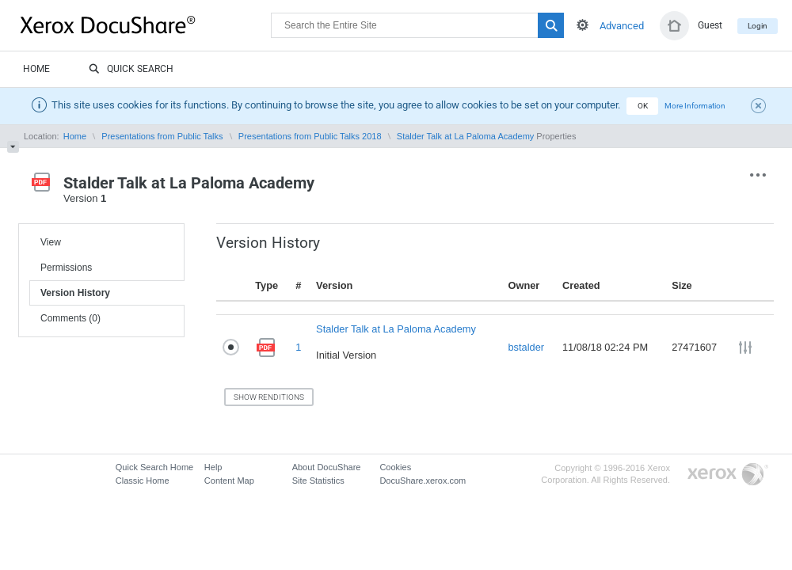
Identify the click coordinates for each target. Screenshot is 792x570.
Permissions (66, 267)
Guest (710, 25)
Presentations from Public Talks (162, 136)
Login (757, 25)
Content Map (229, 480)
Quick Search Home (154, 467)
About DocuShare (326, 467)
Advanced (622, 26)
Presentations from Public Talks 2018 (310, 136)
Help (213, 467)
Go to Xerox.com (727, 474)
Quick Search (131, 69)
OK (643, 105)
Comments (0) (70, 318)
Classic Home (142, 480)
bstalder (526, 347)
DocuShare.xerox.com (422, 480)
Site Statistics (318, 480)
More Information (694, 105)
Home (36, 68)
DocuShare (146, 24)
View (50, 242)
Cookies (395, 467)
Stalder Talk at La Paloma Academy (465, 136)
